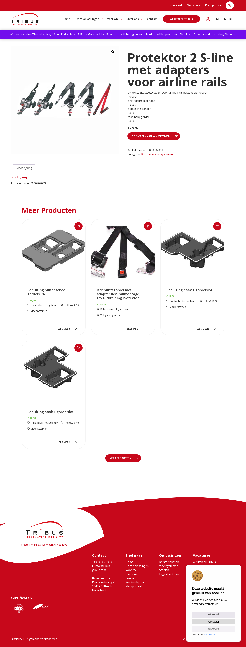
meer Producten (120, 458)
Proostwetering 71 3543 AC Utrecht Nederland (104, 586)
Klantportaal (213, 5)
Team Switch (209, 634)
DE (230, 19)
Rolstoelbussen (169, 562)
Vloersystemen (168, 566)
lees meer (64, 328)
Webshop (193, 5)
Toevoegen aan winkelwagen (151, 136)
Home (66, 19)
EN (224, 19)
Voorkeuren (213, 621)
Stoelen (164, 570)
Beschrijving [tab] (24, 168)
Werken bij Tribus (181, 19)
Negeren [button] (230, 34)
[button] (113, 52)
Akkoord (213, 614)
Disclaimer (17, 639)
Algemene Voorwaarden (42, 639)
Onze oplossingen (87, 19)
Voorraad (176, 5)
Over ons (133, 19)
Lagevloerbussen (170, 574)
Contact (152, 19)
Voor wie (113, 19)
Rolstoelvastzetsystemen (157, 154)
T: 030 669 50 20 (229, 6)
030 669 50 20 (102, 562)
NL (218, 19)
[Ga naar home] (25, 19)
